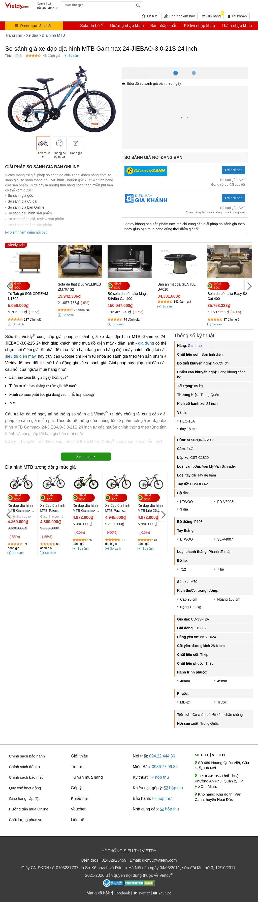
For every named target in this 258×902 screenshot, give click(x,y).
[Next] (249, 286)
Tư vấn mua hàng (87, 777)
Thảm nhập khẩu (236, 25)
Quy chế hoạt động (25, 788)
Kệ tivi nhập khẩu (199, 25)
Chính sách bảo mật (26, 777)
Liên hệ (77, 820)
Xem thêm (85, 457)
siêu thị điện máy (20, 356)
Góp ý (76, 788)
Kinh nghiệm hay (179, 16)
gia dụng (146, 343)
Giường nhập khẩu (127, 25)
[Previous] (9, 286)
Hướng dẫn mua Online (28, 809)
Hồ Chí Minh (144, 69)
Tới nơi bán (233, 170)
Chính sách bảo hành (27, 756)
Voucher (78, 809)
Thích (9, 56)
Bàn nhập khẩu (163, 25)
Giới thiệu (79, 756)
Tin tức (149, 16)
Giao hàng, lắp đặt (24, 798)
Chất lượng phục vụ (25, 820)
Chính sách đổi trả (24, 767)
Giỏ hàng (212, 15)
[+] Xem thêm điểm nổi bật (25, 232)
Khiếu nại (79, 798)
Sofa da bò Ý (92, 25)
